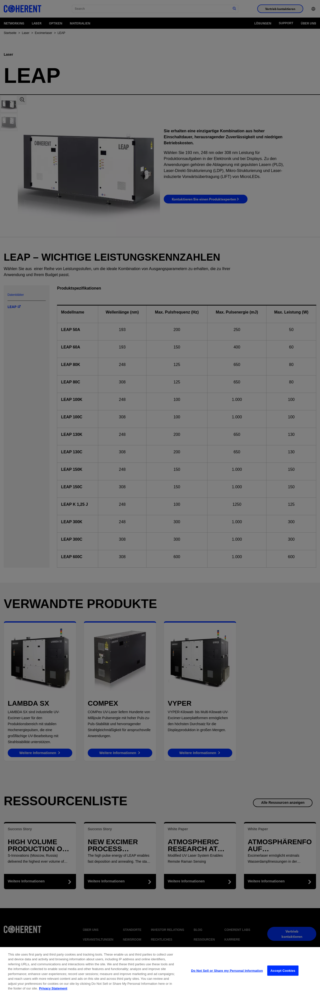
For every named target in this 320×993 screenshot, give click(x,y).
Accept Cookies (282, 982)
